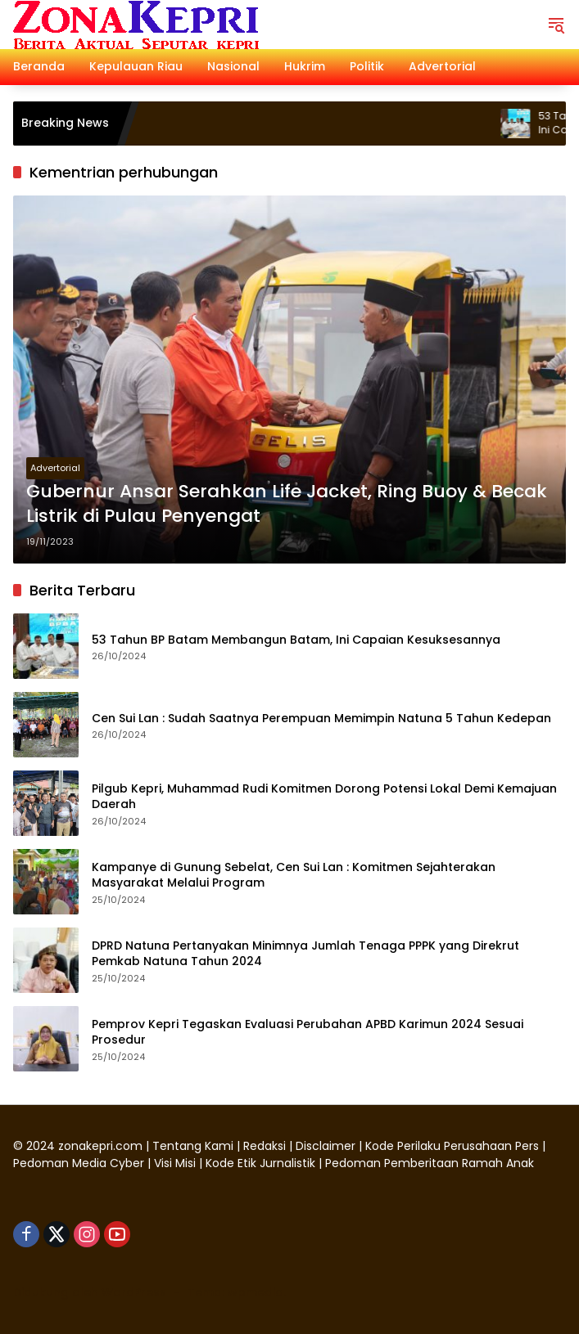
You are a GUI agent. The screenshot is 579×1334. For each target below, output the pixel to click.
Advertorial (55, 467)
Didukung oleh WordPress (89, 1292)
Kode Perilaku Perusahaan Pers (452, 1146)
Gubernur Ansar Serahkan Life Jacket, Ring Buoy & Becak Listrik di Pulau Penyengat (286, 504)
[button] (556, 24)
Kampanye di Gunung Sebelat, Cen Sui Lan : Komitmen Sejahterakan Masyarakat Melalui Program (293, 876)
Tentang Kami (192, 1146)
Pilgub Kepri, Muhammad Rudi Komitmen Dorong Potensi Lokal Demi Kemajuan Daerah (324, 797)
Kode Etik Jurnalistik (260, 1163)
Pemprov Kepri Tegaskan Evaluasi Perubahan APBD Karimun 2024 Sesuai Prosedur (307, 1033)
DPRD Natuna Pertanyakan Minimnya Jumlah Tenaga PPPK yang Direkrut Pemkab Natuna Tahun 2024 (305, 954)
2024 (40, 1146)
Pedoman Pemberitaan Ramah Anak (429, 1163)
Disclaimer (327, 1146)
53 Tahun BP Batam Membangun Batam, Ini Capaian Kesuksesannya (296, 640)
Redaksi (264, 1146)
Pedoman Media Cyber (78, 1163)
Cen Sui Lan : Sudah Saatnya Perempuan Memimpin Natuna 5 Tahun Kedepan (321, 718)
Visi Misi (175, 1163)
